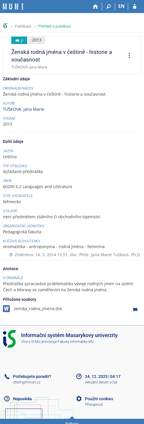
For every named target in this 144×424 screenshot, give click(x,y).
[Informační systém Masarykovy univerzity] (13, 6)
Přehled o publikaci (54, 26)
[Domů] (95, 6)
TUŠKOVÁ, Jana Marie (23, 109)
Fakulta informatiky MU (76, 342)
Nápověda (22, 398)
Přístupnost (94, 405)
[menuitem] (127, 56)
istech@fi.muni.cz (26, 382)
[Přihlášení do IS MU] (134, 6)
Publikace (23, 26)
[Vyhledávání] (108, 6)
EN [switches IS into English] (121, 6)
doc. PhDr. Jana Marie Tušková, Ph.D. (105, 254)
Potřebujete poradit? (32, 376)
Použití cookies (99, 398)
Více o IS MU (30, 342)
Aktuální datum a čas (101, 382)
